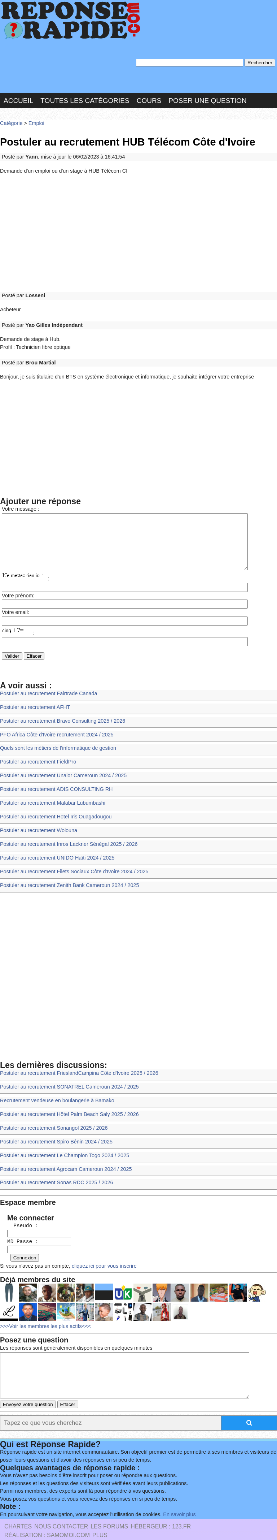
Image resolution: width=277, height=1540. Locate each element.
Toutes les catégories (84, 98)
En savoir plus (171, 1498)
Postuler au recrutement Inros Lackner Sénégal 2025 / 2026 (66, 835)
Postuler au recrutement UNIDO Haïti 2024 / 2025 (54, 848)
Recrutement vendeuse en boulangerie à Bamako (54, 1088)
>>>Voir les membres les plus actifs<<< (43, 1306)
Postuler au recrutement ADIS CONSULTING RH (54, 783)
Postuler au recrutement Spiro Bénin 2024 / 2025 (53, 1127)
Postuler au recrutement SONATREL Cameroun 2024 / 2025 (66, 1075)
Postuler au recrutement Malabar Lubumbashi (50, 796)
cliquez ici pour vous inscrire (99, 1246)
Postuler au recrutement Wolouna (37, 822)
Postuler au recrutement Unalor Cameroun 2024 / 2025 (60, 770)
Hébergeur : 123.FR (161, 1509)
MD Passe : (19, 1223)
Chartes (18, 1509)
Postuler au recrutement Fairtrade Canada (46, 691)
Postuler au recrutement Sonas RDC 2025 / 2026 (54, 1166)
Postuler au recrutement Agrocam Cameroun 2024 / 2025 (63, 1153)
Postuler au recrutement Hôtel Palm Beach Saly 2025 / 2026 (66, 1101)
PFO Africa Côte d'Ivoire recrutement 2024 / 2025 (54, 730)
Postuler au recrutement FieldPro (36, 757)
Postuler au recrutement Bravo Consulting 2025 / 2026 (60, 717)
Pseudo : (19, 1208)
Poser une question (207, 98)
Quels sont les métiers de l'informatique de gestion (55, 743)
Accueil (18, 98)
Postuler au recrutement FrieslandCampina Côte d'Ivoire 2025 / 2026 (75, 1061)
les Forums (109, 1509)
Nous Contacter (61, 1509)
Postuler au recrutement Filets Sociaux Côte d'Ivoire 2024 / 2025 (71, 862)
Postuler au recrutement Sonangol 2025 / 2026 (51, 1114)
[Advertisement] (138, 228)
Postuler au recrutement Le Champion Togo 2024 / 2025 (61, 1140)
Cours (149, 98)
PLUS (99, 1518)
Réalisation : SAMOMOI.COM (47, 1518)
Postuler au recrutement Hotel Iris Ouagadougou (53, 809)
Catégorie (11, 121)
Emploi (34, 121)
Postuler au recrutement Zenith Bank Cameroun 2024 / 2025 (66, 875)
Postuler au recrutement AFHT (33, 704)
